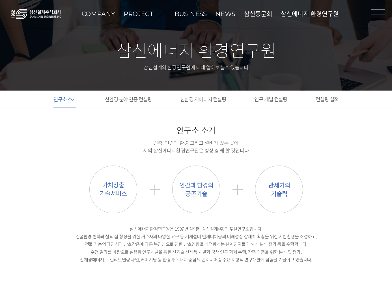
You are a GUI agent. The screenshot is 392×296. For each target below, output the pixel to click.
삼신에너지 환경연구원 (310, 14)
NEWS (225, 14)
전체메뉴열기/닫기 (378, 14)
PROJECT (138, 14)
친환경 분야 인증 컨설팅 (128, 99)
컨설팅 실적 (327, 99)
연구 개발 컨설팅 (270, 99)
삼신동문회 (258, 14)
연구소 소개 (64, 99)
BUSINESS (191, 14)
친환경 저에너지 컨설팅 (203, 99)
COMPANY (98, 14)
